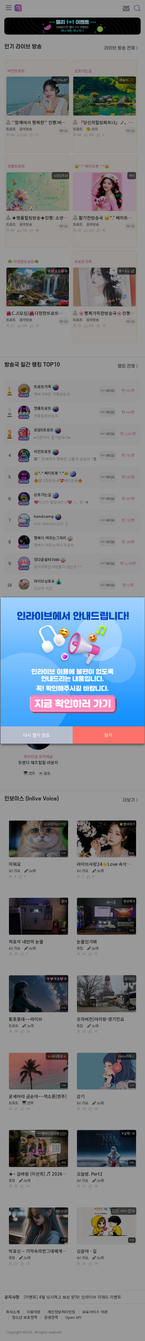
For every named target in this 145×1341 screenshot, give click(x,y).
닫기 (108, 735)
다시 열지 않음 (36, 735)
